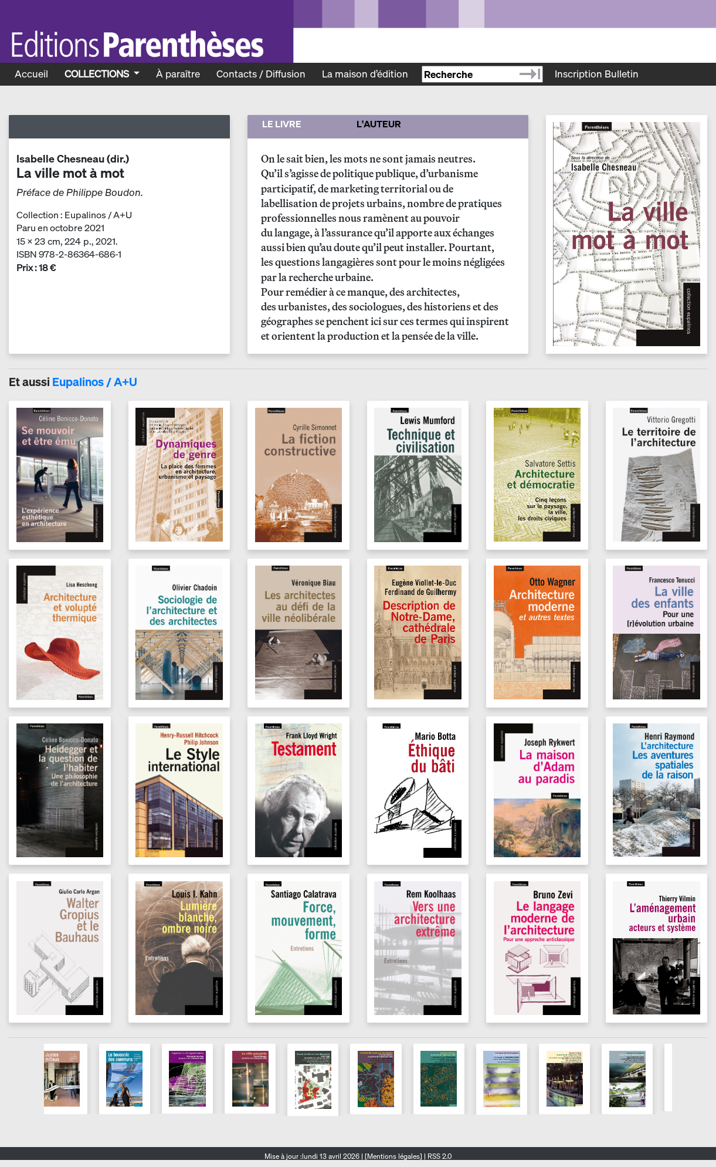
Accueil (31, 73)
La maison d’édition (365, 73)
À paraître (178, 73)
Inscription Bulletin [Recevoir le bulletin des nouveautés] (597, 73)
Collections (98, 73)
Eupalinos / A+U (94, 382)
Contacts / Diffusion (261, 73)
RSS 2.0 (439, 1156)
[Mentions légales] (393, 1156)
